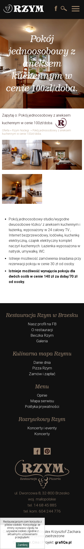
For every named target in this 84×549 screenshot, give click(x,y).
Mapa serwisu (42, 401)
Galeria (42, 341)
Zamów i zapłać (42, 374)
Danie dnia (42, 362)
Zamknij (22, 545)
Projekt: (56, 542)
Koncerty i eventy (42, 428)
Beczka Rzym (42, 335)
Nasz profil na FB (42, 324)
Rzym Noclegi (21, 130)
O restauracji (42, 330)
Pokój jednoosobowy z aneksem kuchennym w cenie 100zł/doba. (36, 132)
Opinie (42, 395)
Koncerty (42, 434)
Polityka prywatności (42, 406)
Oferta (5, 130)
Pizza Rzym (42, 368)
